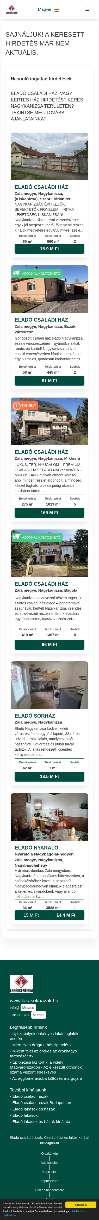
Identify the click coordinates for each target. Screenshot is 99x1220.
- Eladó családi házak (29, 1096)
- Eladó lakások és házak (32, 1109)
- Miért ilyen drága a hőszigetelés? (41, 1045)
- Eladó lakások (24, 1115)
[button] (48, 9)
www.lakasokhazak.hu (34, 1000)
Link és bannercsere (49, 1190)
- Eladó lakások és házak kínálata (40, 1121)
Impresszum (49, 1181)
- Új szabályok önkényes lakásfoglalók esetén (44, 1036)
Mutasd (28, 1008)
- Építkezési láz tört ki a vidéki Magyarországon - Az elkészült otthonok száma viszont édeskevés (46, 1067)
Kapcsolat (49, 1172)
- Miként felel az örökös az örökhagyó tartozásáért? (43, 1053)
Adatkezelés (49, 1163)
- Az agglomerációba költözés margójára (46, 1078)
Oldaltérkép (49, 1153)
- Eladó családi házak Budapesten (40, 1102)
